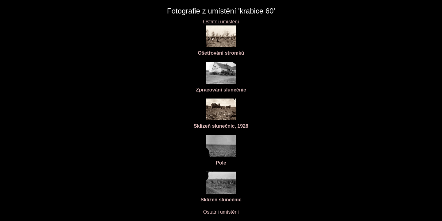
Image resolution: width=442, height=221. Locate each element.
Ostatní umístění (221, 21)
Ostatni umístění (221, 212)
